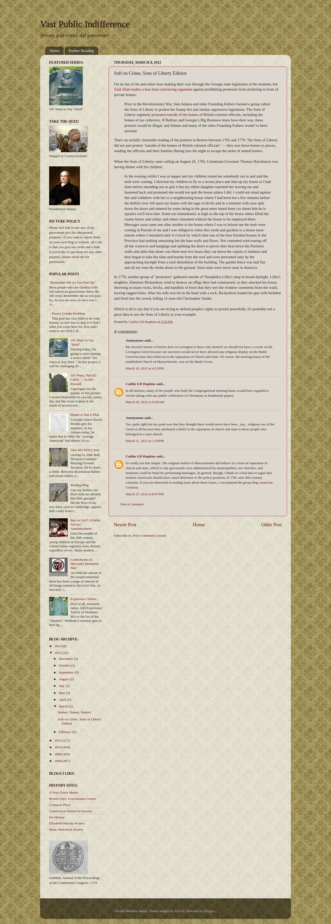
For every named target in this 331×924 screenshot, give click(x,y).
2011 (58, 740)
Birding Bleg (79, 485)
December (66, 659)
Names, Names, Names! (75, 712)
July (62, 686)
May (62, 693)
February (65, 732)
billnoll (180, 911)
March (64, 706)
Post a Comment (132, 504)
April (63, 699)
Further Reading (81, 51)
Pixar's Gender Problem (68, 313)
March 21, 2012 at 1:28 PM (145, 441)
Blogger (209, 911)
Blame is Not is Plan (84, 415)
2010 (58, 747)
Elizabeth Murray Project (66, 823)
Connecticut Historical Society (70, 811)
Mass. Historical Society (66, 829)
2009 (58, 754)
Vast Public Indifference (85, 24)
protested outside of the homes (175, 115)
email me (78, 257)
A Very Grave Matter (63, 792)
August (64, 679)
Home (55, 51)
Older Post (271, 524)
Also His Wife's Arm (84, 450)
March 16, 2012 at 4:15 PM (145, 368)
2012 (58, 653)
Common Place (60, 805)
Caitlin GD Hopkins (141, 384)
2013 (58, 646)
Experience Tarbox (83, 599)
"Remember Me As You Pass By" (72, 282)
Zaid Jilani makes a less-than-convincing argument (153, 89)
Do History (57, 817)
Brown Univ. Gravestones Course (72, 799)
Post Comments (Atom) (149, 535)
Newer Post (125, 524)
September (66, 672)
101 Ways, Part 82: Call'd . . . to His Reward (83, 379)
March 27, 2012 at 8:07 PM (145, 494)
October (65, 665)
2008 (58, 761)
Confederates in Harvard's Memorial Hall (84, 564)
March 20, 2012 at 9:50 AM (145, 402)
